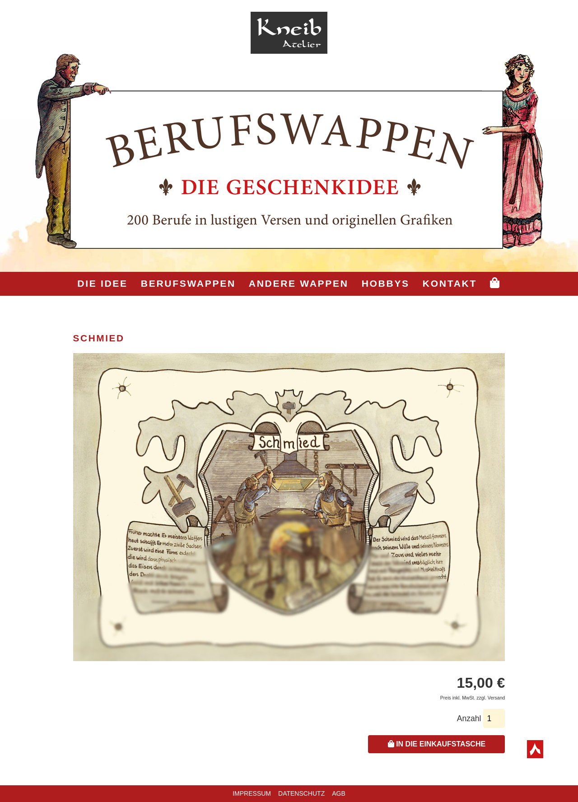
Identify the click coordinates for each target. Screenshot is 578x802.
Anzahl (469, 718)
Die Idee (102, 283)
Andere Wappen (299, 283)
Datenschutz (301, 793)
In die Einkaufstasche (436, 744)
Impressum (252, 793)
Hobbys (386, 283)
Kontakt (450, 283)
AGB (338, 793)
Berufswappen (188, 283)
